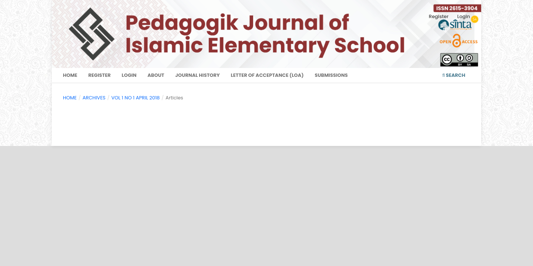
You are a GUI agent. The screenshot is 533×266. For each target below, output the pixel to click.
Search (453, 75)
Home (70, 75)
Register (99, 75)
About (155, 75)
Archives (94, 97)
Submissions (331, 75)
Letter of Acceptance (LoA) (267, 75)
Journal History (197, 75)
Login (129, 75)
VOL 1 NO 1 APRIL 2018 (135, 97)
